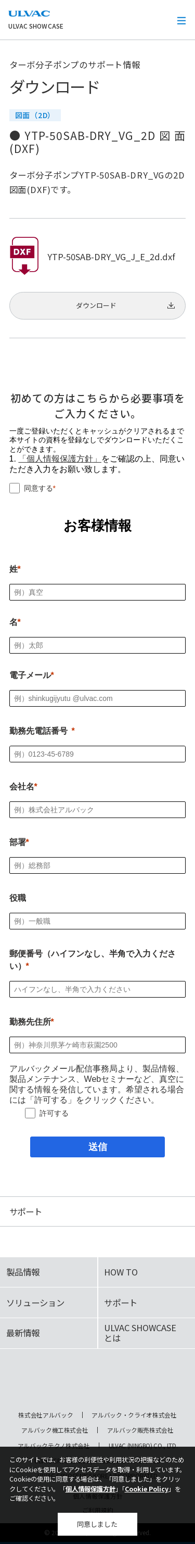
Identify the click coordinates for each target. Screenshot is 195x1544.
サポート (120, 1302)
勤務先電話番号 (38, 730)
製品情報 (23, 1272)
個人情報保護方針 (90, 1489)
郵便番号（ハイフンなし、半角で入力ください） (92, 960)
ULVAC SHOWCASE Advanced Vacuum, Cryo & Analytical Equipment (97, 1383)
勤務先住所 (30, 1021)
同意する (38, 488)
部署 (17, 842)
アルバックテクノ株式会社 (54, 1446)
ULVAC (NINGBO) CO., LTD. (143, 1446)
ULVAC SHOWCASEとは (140, 1332)
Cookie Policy (146, 1489)
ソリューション (35, 1302)
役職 (17, 898)
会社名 (21, 786)
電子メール (30, 675)
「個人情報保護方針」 (59, 458)
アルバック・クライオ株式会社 (134, 1415)
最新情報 (23, 1332)
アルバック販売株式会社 (140, 1430)
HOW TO (121, 1272)
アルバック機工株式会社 (54, 1430)
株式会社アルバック (45, 1415)
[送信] (97, 1147)
